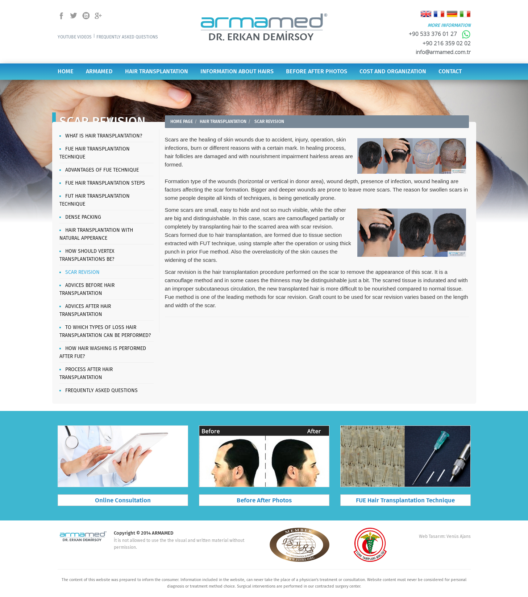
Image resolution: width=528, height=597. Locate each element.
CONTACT (450, 71)
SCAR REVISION (82, 272)
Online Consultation (123, 501)
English (426, 14)
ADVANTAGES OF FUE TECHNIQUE (102, 170)
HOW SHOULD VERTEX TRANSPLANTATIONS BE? (86, 255)
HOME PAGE (181, 121)
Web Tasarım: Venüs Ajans (445, 536)
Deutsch (452, 14)
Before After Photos (264, 501)
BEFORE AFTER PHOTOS (316, 71)
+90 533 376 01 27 (440, 33)
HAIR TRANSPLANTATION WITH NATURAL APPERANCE (96, 234)
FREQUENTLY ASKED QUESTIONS (127, 37)
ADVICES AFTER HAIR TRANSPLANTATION (85, 310)
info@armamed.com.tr (443, 51)
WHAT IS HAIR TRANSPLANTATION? (103, 136)
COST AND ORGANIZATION (392, 71)
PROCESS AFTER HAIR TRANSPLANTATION (86, 374)
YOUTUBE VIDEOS (75, 37)
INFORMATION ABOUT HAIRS (237, 71)
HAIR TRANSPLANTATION (156, 71)
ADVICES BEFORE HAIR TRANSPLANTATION (87, 289)
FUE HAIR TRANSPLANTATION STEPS (105, 183)
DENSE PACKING (83, 217)
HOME (66, 71)
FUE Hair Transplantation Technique (405, 501)
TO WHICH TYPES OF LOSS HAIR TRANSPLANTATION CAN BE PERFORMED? (105, 331)
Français (439, 14)
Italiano (465, 14)
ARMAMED (99, 71)
